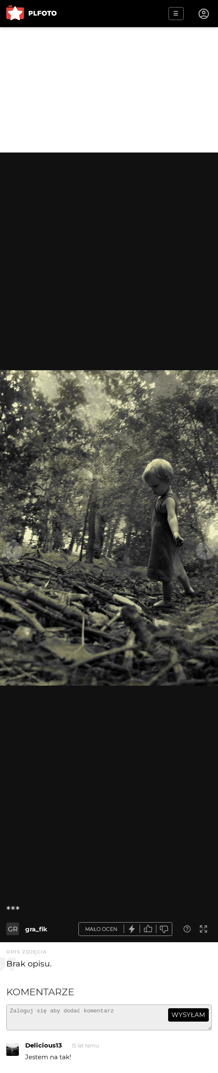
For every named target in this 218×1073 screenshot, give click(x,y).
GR (13, 929)
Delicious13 (43, 1049)
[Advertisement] (109, 89)
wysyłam (188, 1015)
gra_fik (36, 929)
